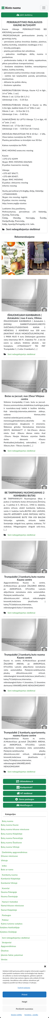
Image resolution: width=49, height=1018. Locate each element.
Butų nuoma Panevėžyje (12, 838)
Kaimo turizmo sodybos (11, 923)
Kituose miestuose (9, 856)
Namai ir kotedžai (10, 901)
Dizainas (5, 950)
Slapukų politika (16, 1015)
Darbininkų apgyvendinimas (14, 852)
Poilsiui (5, 920)
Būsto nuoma (11, 7)
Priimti (24, 994)
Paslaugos (6, 915)
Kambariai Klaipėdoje (10, 878)
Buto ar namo (7, 869)
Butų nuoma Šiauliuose (11, 842)
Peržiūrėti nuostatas (24, 1009)
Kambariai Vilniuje (9, 883)
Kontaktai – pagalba (31, 1015)
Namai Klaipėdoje (9, 910)
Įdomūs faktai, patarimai (12, 955)
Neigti (24, 1002)
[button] (45, 966)
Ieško (4, 865)
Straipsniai (6, 942)
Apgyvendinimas (8, 946)
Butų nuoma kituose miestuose (15, 829)
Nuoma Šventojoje (9, 896)
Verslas (4, 959)
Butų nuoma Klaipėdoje (11, 833)
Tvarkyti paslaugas (24, 988)
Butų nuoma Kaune (10, 825)
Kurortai (5, 888)
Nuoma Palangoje (9, 892)
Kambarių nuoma (10, 874)
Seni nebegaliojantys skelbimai (21, 354)
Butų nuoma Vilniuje (10, 847)
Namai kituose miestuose (12, 905)
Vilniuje (4, 860)
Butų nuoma (7, 821)
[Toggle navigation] (43, 7)
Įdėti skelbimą (24, 15)
